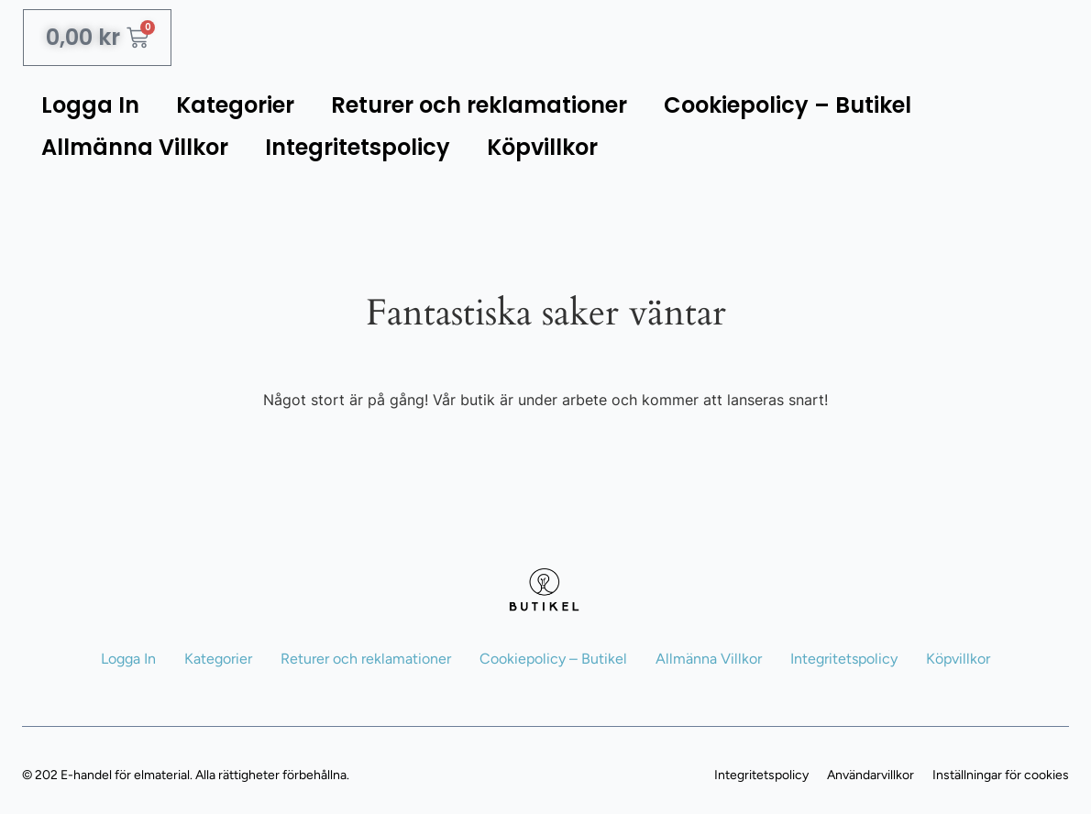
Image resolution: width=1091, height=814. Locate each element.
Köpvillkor (542, 147)
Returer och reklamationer (479, 105)
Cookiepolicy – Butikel (787, 105)
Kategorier (235, 105)
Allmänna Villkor (134, 147)
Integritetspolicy (357, 147)
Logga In (90, 105)
